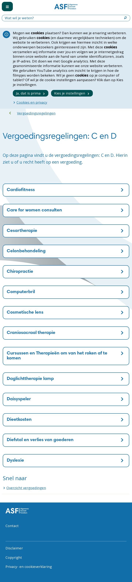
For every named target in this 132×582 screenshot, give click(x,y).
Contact (12, 525)
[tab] (66, 190)
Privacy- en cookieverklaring (28, 566)
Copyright (13, 557)
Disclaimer (14, 548)
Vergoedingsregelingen (36, 113)
